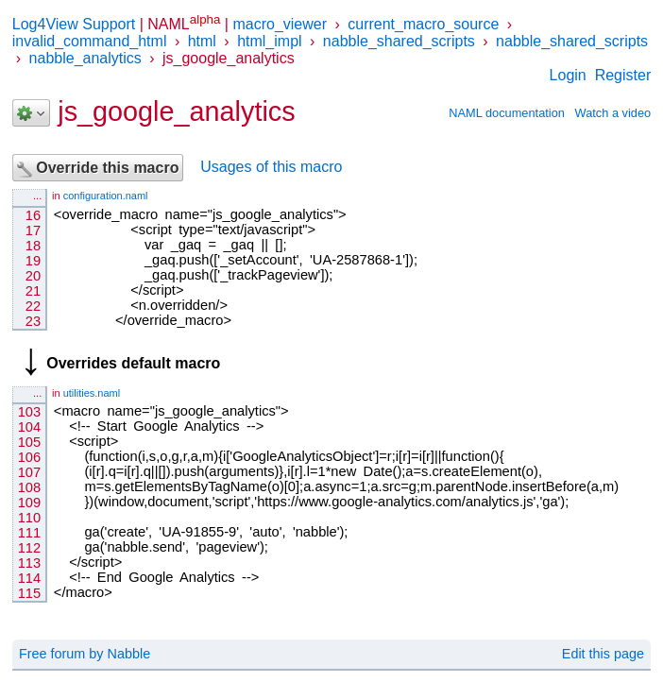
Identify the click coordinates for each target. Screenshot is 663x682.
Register (623, 75)
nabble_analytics (85, 58)
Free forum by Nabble (84, 653)
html (202, 41)
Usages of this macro (271, 168)
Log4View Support (73, 24)
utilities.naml (92, 393)
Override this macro (98, 169)
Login (568, 75)
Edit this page (603, 653)
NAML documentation (507, 113)
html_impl (269, 41)
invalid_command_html (89, 41)
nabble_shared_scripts (399, 41)
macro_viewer (279, 24)
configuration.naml (105, 195)
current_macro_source (423, 24)
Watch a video (613, 113)
